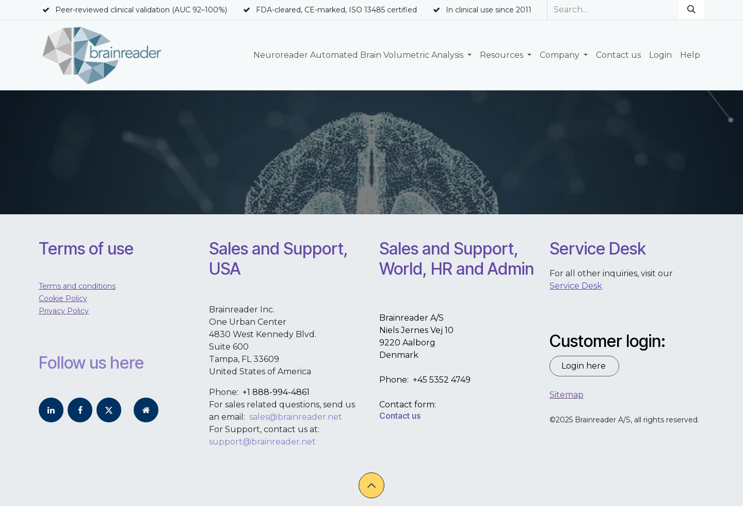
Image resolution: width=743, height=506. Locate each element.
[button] (371, 485)
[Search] (691, 10)
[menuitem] (362, 55)
